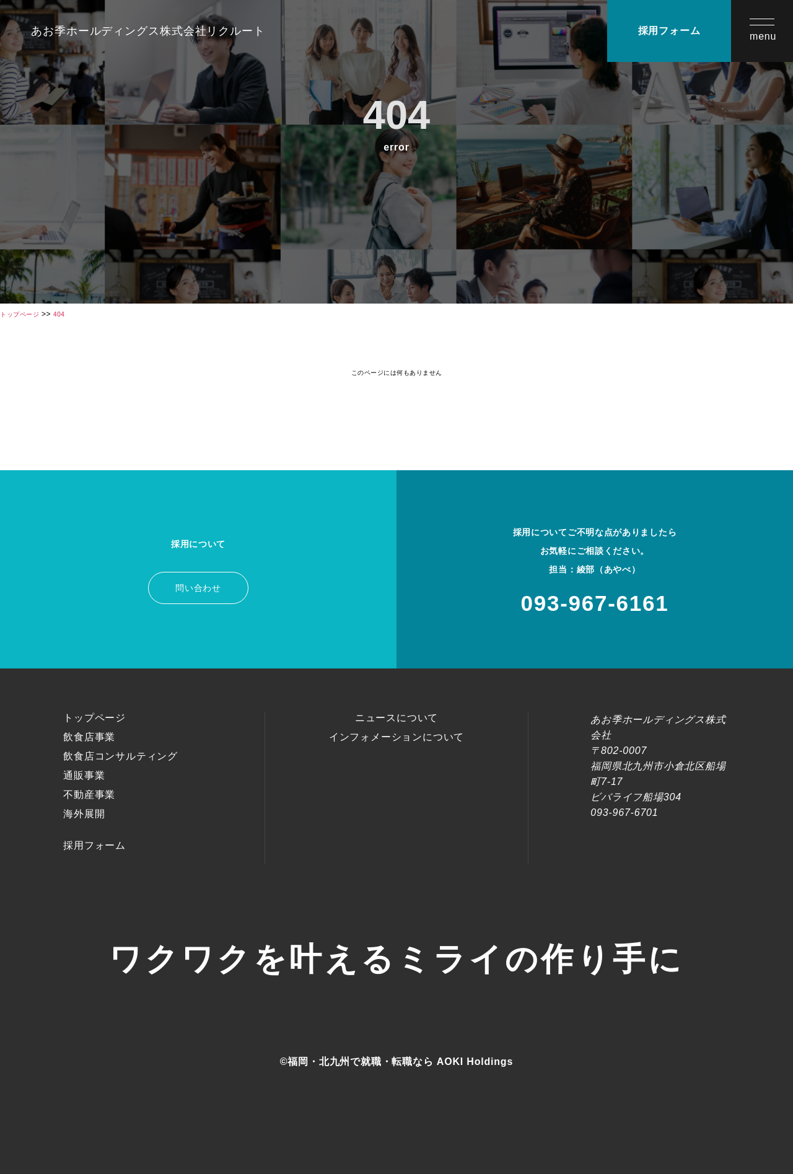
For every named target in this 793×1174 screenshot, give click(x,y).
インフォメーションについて (396, 737)
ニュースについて (396, 717)
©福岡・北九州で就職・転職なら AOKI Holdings (396, 1061)
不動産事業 (89, 794)
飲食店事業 (89, 737)
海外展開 (84, 813)
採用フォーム (669, 30)
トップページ (94, 717)
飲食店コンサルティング (120, 756)
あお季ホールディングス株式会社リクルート (148, 31)
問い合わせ (198, 588)
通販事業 (84, 775)
